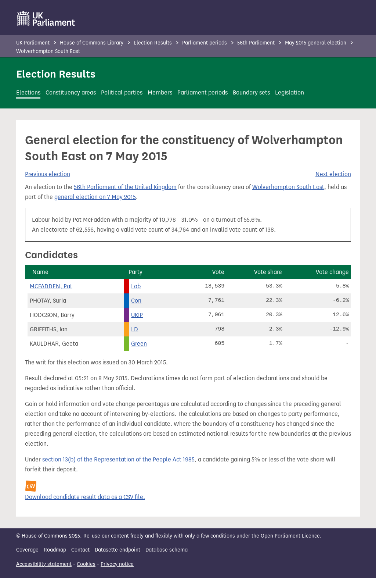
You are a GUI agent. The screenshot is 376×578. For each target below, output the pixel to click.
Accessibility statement (44, 564)
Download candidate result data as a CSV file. (85, 496)
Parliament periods (205, 43)
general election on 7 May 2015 (95, 196)
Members (160, 92)
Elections (28, 92)
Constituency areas (71, 92)
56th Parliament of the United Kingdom (125, 186)
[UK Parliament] (46, 18)
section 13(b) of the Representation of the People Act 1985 (118, 459)
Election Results (153, 43)
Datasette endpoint (117, 550)
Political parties (121, 92)
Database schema (166, 550)
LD (134, 329)
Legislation (289, 92)
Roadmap (55, 550)
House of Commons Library (91, 43)
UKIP (137, 314)
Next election (333, 174)
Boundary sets (251, 92)
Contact (80, 550)
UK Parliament (33, 43)
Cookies (86, 564)
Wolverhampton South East (288, 186)
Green (139, 343)
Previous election (47, 174)
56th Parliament (256, 43)
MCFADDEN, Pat (51, 286)
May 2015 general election (316, 43)
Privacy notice (117, 564)
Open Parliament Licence (290, 536)
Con (136, 300)
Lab (136, 286)
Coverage (27, 550)
